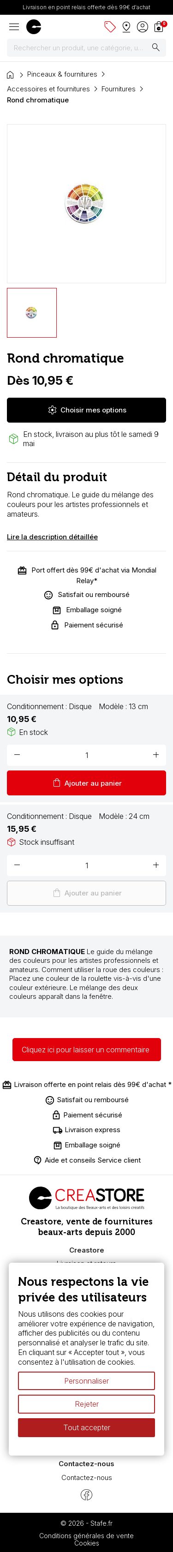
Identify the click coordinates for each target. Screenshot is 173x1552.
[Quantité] (86, 755)
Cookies (86, 1543)
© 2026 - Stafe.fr (86, 1523)
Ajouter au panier (86, 782)
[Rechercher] (86, 48)
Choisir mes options (86, 410)
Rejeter (87, 1404)
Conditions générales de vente (86, 1536)
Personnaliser (86, 1380)
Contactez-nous (86, 1477)
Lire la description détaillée (52, 536)
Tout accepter (86, 1427)
